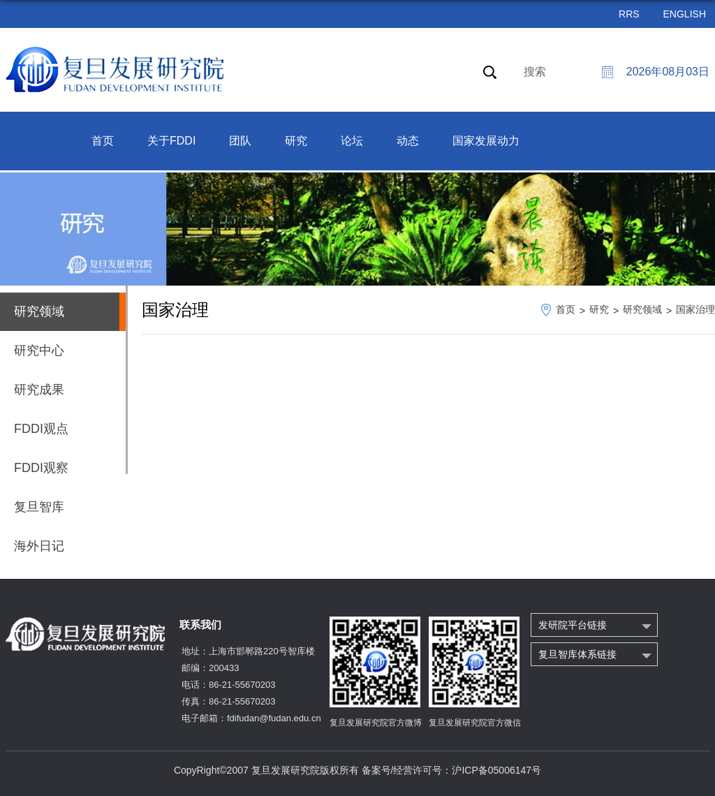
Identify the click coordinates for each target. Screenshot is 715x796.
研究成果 (39, 390)
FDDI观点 (41, 429)
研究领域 (642, 309)
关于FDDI (171, 141)
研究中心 (39, 351)
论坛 (352, 141)
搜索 (535, 72)
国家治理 (695, 309)
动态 (408, 141)
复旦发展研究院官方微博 (376, 723)
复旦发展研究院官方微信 (475, 723)
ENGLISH (684, 14)
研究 (296, 141)
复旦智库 (39, 507)
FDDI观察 (41, 468)
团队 (240, 141)
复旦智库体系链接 (577, 654)
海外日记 (39, 546)
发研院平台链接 (572, 625)
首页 (102, 141)
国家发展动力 (485, 141)
